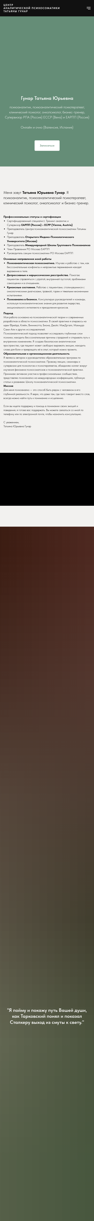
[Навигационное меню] (89, 8)
